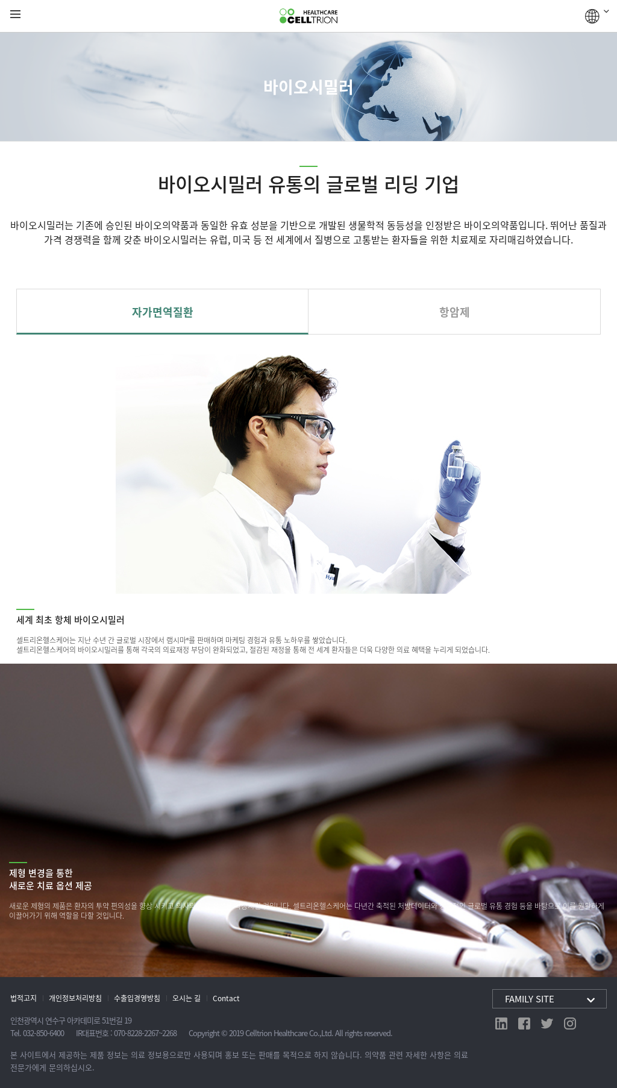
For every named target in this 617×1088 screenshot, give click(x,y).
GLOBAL (597, 16)
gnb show (15, 14)
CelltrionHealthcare (308, 16)
